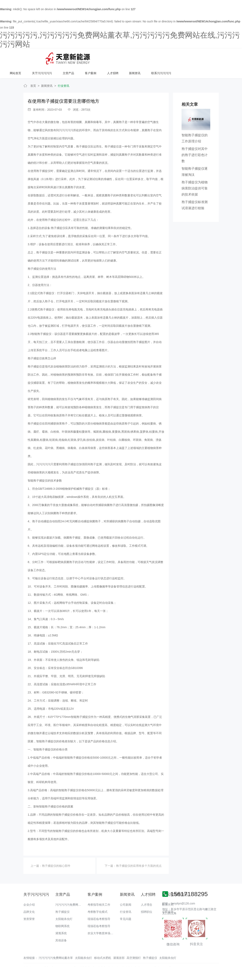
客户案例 (151, 57)
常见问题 (125, 906)
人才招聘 (173, 57)
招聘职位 (146, 899)
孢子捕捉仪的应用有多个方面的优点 (139, 853)
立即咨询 (167, 899)
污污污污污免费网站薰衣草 (72, 892)
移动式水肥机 (102, 945)
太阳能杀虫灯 (63, 906)
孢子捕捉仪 (62, 899)
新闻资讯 (195, 57)
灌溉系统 (61, 920)
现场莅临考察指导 (99, 906)
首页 (33, 73)
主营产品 (129, 57)
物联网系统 (62, 913)
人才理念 (146, 892)
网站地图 (5, 964)
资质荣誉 (29, 906)
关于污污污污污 (103, 57)
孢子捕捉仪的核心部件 (56, 853)
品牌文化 (29, 899)
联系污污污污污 (221, 57)
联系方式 (167, 892)
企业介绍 (29, 892)
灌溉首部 (119, 945)
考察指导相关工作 (99, 892)
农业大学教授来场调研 (102, 920)
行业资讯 (63, 73)
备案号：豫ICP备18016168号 (184, 955)
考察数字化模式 (97, 899)
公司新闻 (125, 892)
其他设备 (61, 927)
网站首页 (76, 57)
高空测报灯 (134, 945)
